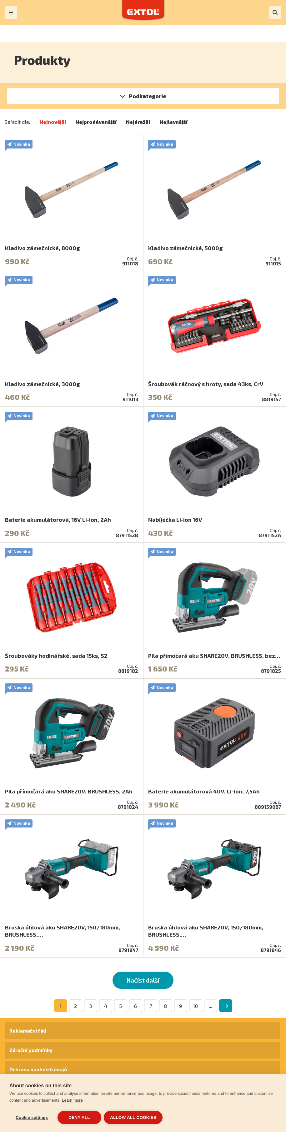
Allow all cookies (134, 1117)
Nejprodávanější (96, 122)
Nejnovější (52, 122)
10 (195, 1006)
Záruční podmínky (31, 1050)
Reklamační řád (27, 1031)
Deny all (79, 1117)
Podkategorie (147, 96)
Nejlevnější (173, 122)
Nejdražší (138, 122)
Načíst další (143, 980)
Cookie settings (32, 1117)
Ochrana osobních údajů (38, 1069)
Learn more (72, 1101)
